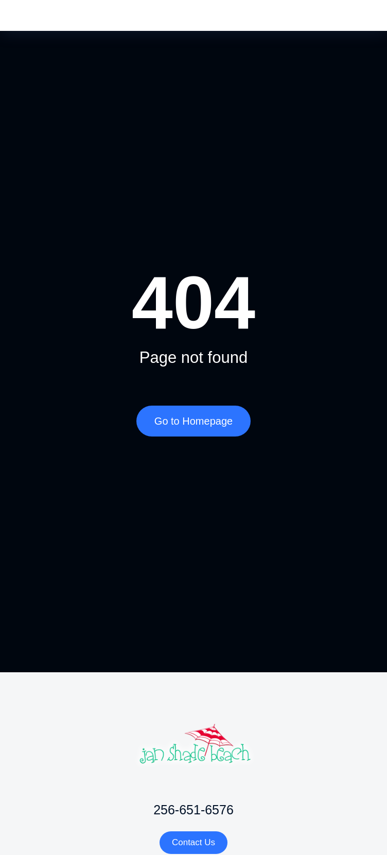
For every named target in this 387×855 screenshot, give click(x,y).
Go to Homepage (193, 421)
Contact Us (193, 842)
